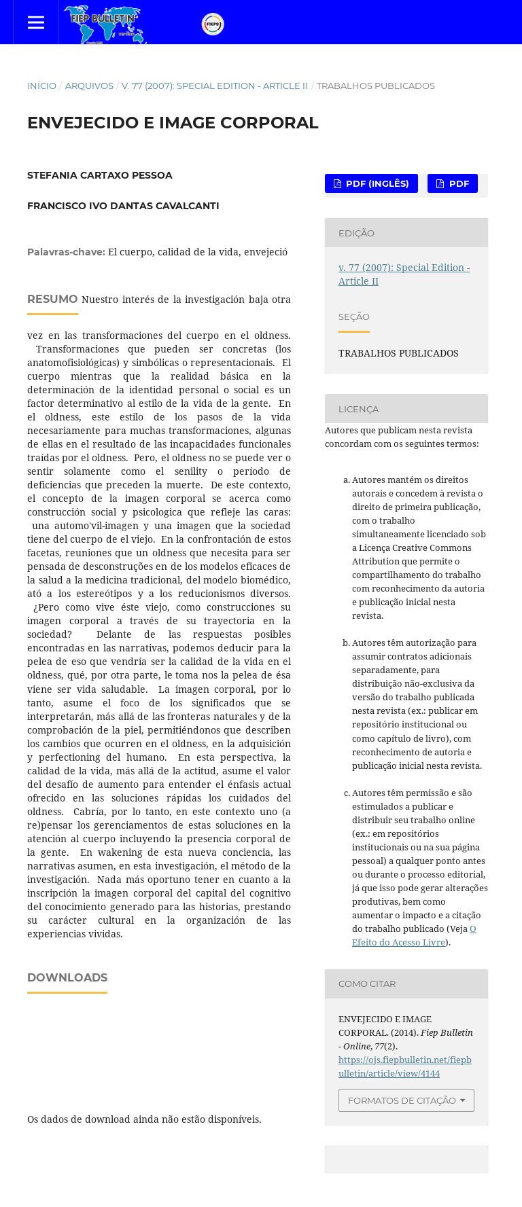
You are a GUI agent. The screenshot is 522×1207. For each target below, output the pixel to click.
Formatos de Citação (402, 1100)
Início (41, 85)
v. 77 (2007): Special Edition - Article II (215, 85)
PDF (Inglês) (376, 183)
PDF (458, 183)
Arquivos (89, 85)
